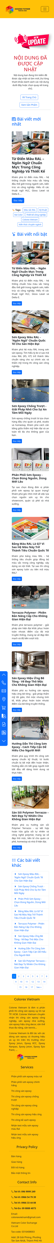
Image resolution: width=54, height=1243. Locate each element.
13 (38, 981)
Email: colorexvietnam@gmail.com (26, 1215)
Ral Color (18, 214)
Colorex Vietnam (30, 219)
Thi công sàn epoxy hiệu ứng (26, 1114)
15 (20, 987)
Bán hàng (16, 1156)
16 (26, 987)
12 (33, 981)
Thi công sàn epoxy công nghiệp (24, 1107)
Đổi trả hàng (17, 1167)
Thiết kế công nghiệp (36, 214)
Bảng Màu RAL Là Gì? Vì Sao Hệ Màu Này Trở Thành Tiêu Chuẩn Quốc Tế (30, 547)
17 (32, 987)
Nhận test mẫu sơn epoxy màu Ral (24, 1127)
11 (27, 981)
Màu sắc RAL (30, 210)
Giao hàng (16, 1161)
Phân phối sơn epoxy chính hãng (25, 1083)
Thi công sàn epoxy (21, 1090)
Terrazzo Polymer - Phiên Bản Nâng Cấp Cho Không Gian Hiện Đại (29, 616)
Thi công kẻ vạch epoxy (23, 1119)
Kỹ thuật (43, 210)
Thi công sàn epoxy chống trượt (25, 1098)
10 (21, 981)
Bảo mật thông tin (20, 1173)
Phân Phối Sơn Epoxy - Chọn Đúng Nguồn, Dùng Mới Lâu (29, 478)
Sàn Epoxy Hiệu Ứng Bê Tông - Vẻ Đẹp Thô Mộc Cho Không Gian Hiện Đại (29, 681)
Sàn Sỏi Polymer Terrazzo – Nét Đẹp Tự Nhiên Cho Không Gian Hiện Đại (30, 816)
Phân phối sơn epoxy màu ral (26, 1076)
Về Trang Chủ (29, 97)
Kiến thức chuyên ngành (30, 224)
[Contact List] (4, 683)
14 (44, 981)
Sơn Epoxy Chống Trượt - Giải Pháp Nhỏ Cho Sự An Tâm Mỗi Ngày (29, 409)
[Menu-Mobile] (45, 9)
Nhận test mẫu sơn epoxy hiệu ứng (24, 1136)
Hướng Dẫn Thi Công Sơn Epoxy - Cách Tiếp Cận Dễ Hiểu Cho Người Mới (29, 747)
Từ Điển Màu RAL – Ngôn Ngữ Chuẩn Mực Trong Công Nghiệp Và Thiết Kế (28, 165)
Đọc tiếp (18, 200)
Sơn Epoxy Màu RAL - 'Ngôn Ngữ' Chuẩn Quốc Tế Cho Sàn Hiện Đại (29, 340)
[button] (4, 675)
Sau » (39, 987)
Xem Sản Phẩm (29, 104)
